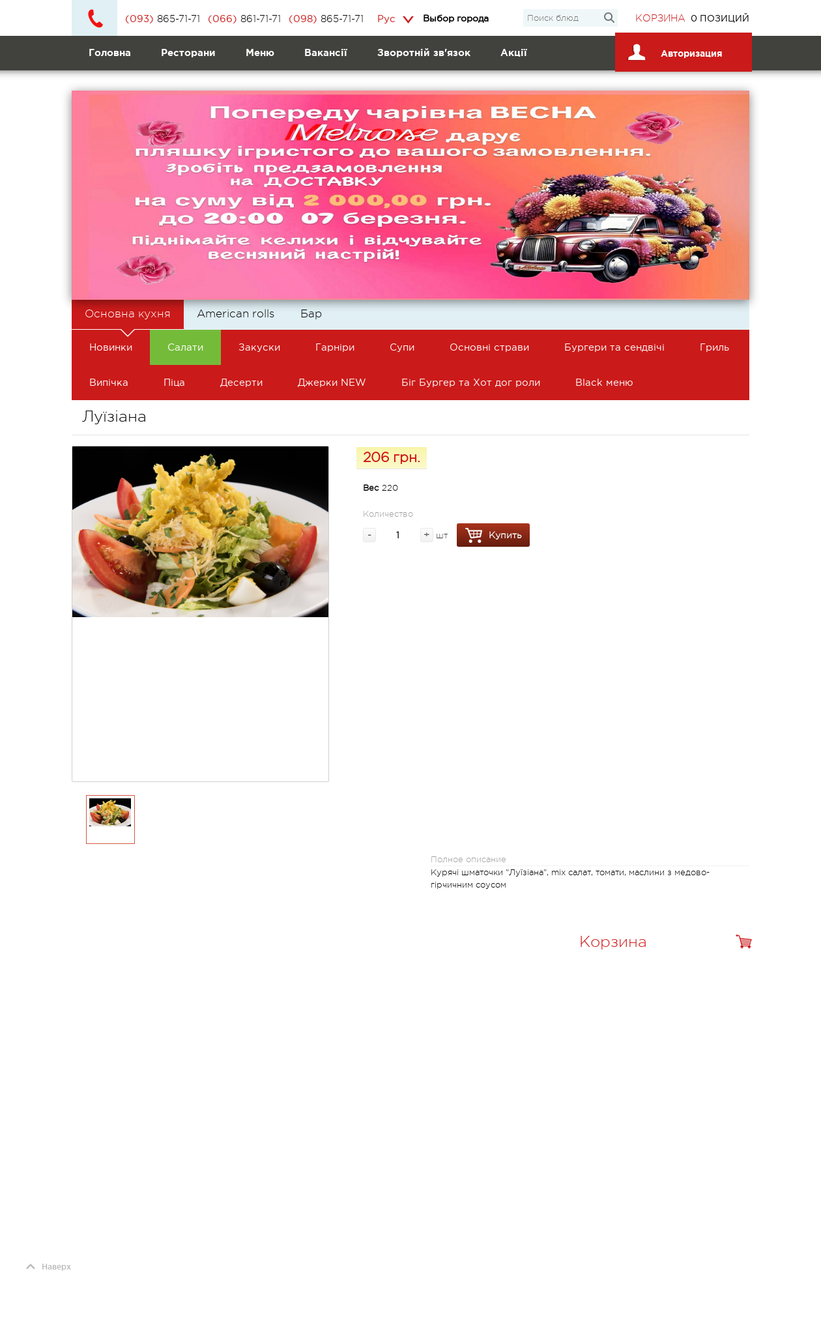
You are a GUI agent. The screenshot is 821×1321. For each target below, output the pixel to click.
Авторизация (673, 49)
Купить (493, 535)
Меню (260, 52)
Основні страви (489, 347)
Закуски (259, 347)
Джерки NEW (332, 382)
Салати (185, 347)
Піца (174, 382)
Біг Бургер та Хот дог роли (470, 382)
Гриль (714, 347)
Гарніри (334, 347)
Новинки (110, 347)
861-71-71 (244, 19)
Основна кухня (128, 319)
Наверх (48, 1266)
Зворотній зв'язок (423, 52)
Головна (110, 52)
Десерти (241, 382)
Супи (402, 347)
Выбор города (456, 18)
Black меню (604, 382)
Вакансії (325, 52)
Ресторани (188, 52)
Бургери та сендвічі (614, 347)
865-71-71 (162, 19)
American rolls (235, 314)
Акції (513, 52)
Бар (311, 314)
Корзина (660, 18)
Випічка (108, 382)
